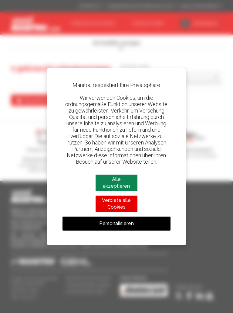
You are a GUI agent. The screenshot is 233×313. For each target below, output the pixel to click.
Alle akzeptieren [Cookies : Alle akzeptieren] (116, 182)
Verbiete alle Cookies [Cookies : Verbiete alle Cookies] (116, 203)
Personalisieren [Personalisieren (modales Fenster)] (116, 223)
